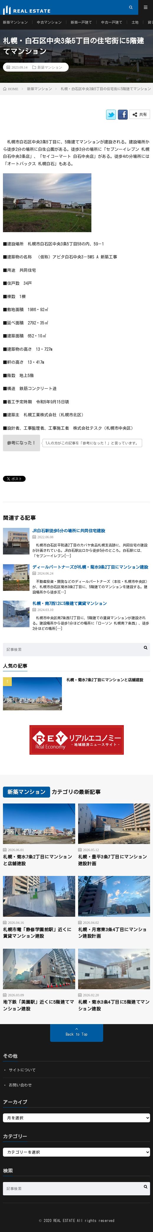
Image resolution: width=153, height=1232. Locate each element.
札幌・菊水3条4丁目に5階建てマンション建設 (114, 1005)
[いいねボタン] (21, 443)
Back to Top (76, 1034)
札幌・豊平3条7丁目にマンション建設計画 (112, 860)
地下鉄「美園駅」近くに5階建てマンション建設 (38, 1005)
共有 (140, 115)
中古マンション (49, 22)
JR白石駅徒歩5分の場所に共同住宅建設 (68, 531)
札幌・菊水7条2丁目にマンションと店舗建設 (104, 680)
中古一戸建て (111, 22)
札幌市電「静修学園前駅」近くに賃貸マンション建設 (37, 933)
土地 (135, 22)
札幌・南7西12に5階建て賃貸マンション (69, 604)
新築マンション (15, 22)
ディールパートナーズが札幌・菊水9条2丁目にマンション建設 (90, 567)
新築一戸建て (81, 22)
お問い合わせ (20, 1085)
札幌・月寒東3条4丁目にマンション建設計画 (112, 933)
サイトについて (22, 1070)
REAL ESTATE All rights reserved (83, 1220)
